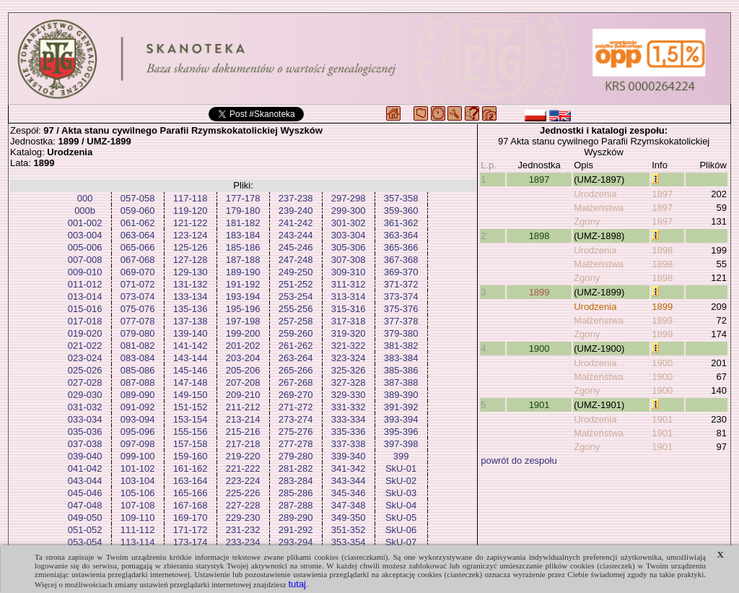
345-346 (348, 493)
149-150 (190, 394)
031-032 (85, 407)
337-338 (348, 443)
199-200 (243, 333)
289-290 (296, 517)
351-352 (348, 529)
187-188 (243, 259)
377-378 (401, 321)
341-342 (348, 468)
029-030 (85, 394)
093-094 (138, 419)
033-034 (85, 419)
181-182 (243, 222)
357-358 (401, 198)
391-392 (401, 407)
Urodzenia (595, 194)
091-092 (138, 407)
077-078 (138, 321)
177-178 (243, 198)
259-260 (296, 333)
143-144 (190, 357)
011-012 (85, 284)
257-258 (296, 321)
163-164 (190, 480)
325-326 (348, 370)
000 (85, 198)
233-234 (243, 542)
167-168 (190, 505)
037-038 (85, 443)
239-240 (296, 210)
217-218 (243, 443)
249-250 (296, 272)
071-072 (138, 284)
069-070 (138, 272)
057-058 (138, 198)
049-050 (85, 517)
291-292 (296, 529)
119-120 (190, 210)
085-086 (138, 370)
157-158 (190, 443)
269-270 (296, 394)
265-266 (296, 370)
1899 (539, 292)
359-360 (401, 210)
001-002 (85, 222)
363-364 (401, 235)
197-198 (243, 321)
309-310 (348, 272)
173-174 (190, 542)
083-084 (138, 357)
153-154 (190, 419)
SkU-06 (400, 529)
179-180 (243, 210)
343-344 (348, 480)
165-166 (190, 493)
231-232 (243, 529)
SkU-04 (400, 505)
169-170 (190, 517)
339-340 (348, 456)
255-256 (296, 308)
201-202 (243, 345)
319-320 (348, 333)
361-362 (401, 222)
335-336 (348, 431)
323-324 (348, 357)
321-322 (348, 345)
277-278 (296, 443)
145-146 (190, 370)
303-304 (348, 235)
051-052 (85, 529)
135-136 (190, 308)
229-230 (243, 517)
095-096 (138, 431)
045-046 (85, 493)
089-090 (138, 394)
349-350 (348, 517)
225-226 (243, 493)
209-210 (243, 394)
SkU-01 (400, 468)
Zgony (587, 221)
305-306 (348, 247)
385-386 (401, 370)
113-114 (138, 542)
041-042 (85, 468)
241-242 (296, 222)
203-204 (243, 357)
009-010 (85, 272)
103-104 (138, 480)
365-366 (401, 247)
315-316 (348, 308)
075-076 (138, 308)
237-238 (296, 198)
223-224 (243, 480)
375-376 (401, 308)
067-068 (138, 259)
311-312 (348, 284)
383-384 (401, 357)
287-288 (296, 505)
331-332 (348, 407)
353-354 (348, 542)
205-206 (243, 370)
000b (84, 210)
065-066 (138, 247)
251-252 (296, 284)
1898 (539, 235)
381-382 (401, 345)
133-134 (190, 296)
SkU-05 (400, 517)
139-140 (190, 333)
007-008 (85, 259)
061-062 (138, 222)
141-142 (190, 345)
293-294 (296, 542)
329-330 (348, 394)
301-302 (348, 222)
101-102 (138, 468)
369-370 (401, 272)
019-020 (85, 333)
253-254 (296, 296)
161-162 (190, 468)
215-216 (243, 431)
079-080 (138, 333)
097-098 (138, 443)
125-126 (190, 247)
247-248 (296, 259)
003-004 (85, 235)
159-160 (190, 456)
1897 (539, 179)
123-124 (190, 235)
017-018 (85, 321)
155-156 (190, 431)
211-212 (243, 407)
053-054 (85, 542)
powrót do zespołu (519, 460)
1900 (539, 348)
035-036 (85, 431)
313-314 (348, 296)
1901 (539, 404)
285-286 (296, 493)
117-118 (190, 198)
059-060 (138, 210)
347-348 (348, 505)
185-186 (243, 247)
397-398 (401, 443)
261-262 (296, 345)
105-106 (138, 493)
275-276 (296, 431)
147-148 (190, 382)
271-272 (296, 407)
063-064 (138, 235)
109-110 (138, 517)
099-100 (138, 456)
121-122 (190, 222)
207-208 (243, 382)
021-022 (85, 345)
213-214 (243, 419)
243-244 (296, 235)
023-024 (85, 357)
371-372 (401, 284)
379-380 (401, 333)
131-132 (190, 284)
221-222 (243, 468)
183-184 (243, 235)
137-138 (190, 321)
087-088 (138, 382)
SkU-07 (400, 542)
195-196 (243, 308)
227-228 (243, 505)
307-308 (348, 259)
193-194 (243, 296)
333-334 (348, 419)
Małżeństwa (599, 207)
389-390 (401, 394)
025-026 (85, 370)
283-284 (296, 480)
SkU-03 (400, 493)
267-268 (296, 382)
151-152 (190, 407)
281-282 (296, 468)
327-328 (348, 382)
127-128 (190, 259)
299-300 (348, 210)
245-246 (296, 247)
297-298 (348, 198)
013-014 (85, 296)
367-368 (401, 259)
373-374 (401, 296)
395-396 (401, 431)
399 (401, 456)
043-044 (85, 480)
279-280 (296, 456)
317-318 (348, 321)
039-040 (85, 456)
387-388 (401, 382)
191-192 (243, 284)
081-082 (138, 345)
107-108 (138, 505)
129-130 (190, 272)
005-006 (85, 247)
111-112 (138, 529)
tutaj (297, 584)
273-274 (296, 419)
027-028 (85, 382)
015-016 (85, 308)
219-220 (243, 456)
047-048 (85, 505)
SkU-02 (400, 480)
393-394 (401, 419)
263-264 (296, 357)
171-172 (190, 529)
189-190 (243, 272)
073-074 (138, 296)
